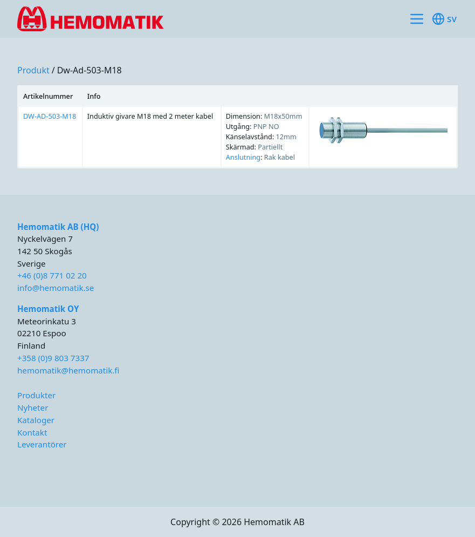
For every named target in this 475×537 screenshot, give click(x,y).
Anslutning (243, 157)
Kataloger (35, 419)
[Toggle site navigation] (416, 19)
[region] (237, 126)
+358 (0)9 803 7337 (53, 357)
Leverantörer (42, 444)
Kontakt (32, 432)
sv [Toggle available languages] (444, 18)
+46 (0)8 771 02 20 (52, 275)
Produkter (36, 395)
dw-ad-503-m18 (89, 70)
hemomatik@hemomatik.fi (68, 370)
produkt (33, 70)
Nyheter (32, 407)
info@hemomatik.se (55, 287)
